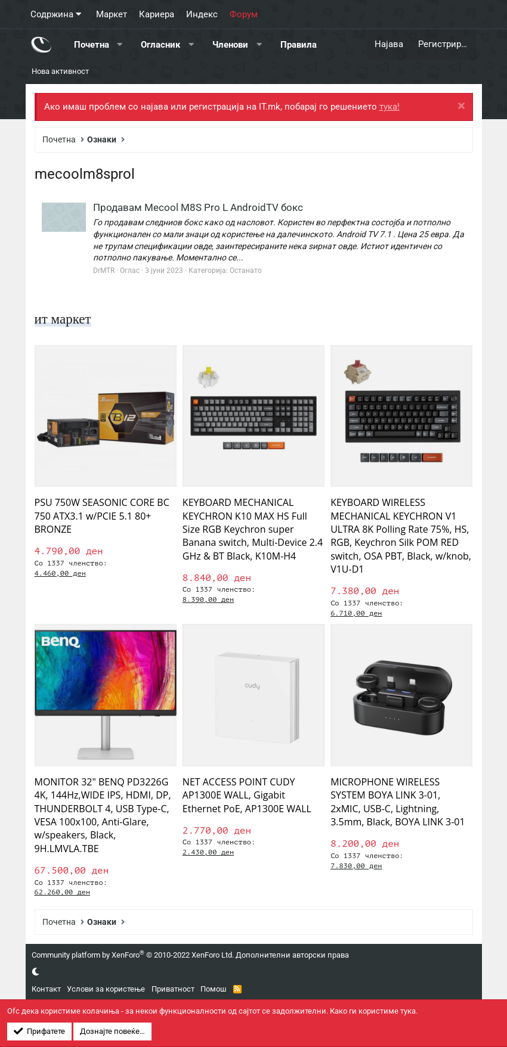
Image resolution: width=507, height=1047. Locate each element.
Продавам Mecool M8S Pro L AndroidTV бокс (198, 207)
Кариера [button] (156, 14)
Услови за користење (106, 988)
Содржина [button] (51, 14)
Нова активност (60, 71)
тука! (389, 106)
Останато (246, 270)
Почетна (91, 44)
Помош (213, 988)
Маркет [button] (111, 14)
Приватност (173, 988)
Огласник (160, 44)
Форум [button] (244, 14)
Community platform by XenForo (133, 954)
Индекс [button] (202, 14)
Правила (298, 44)
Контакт (46, 988)
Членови (230, 44)
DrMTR (104, 270)
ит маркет (64, 319)
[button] (119, 44)
